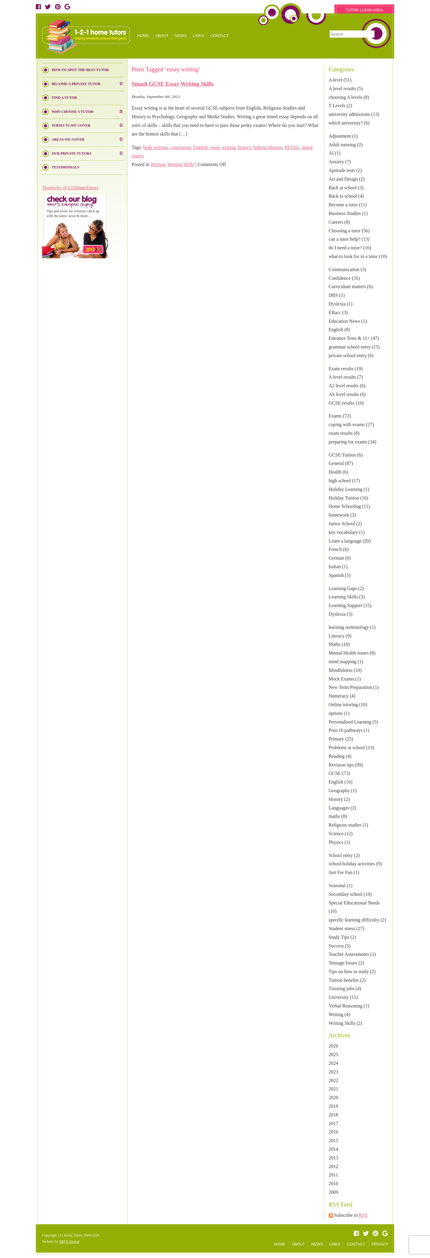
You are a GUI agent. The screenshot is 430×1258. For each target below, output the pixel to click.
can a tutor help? (344, 239)
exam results (341, 433)
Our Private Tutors (71, 153)
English (336, 329)
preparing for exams (348, 441)
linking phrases (267, 147)
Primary (336, 738)
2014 (333, 1149)
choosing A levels (346, 97)
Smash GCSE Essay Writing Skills (173, 84)
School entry (341, 855)
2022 (333, 1080)
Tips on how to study (349, 971)
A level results (342, 88)
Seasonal (337, 885)
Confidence (340, 278)
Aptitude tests (342, 170)
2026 (333, 1045)
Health (335, 471)
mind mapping (343, 661)
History (336, 799)
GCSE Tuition (342, 454)
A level (336, 79)
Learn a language (345, 540)
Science (336, 833)
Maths (335, 644)
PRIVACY (379, 1244)
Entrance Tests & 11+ (349, 338)
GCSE (335, 773)
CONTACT (219, 35)
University (339, 997)
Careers (336, 222)
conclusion (180, 147)
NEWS (181, 35)
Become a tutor (343, 204)
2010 (333, 1183)
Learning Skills (343, 596)
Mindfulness (341, 670)
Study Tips (339, 937)
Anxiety (336, 161)
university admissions (349, 114)
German (336, 557)
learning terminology (349, 627)
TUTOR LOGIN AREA (364, 10)
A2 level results (344, 385)
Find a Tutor (64, 98)
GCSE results (342, 402)
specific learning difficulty (354, 919)
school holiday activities (352, 863)
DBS (333, 295)
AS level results (344, 394)
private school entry (348, 355)
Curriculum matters (347, 286)
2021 (333, 1088)
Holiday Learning (346, 489)
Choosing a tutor (345, 230)
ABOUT (162, 35)
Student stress (342, 928)
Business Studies (345, 213)
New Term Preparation (350, 687)
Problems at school (347, 747)
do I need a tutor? (345, 247)
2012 (333, 1166)
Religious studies (345, 824)
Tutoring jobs (341, 988)
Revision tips (341, 764)
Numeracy (339, 695)
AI (331, 153)
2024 (333, 1063)
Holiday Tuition (344, 497)
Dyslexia (337, 303)
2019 (333, 1106)
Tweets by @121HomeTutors (70, 187)
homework (339, 514)
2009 (333, 1192)
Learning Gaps (343, 588)
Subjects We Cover (71, 125)
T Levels (337, 105)
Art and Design (343, 179)
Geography (339, 790)
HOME (143, 35)
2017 (333, 1123)
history (244, 147)
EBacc (335, 312)
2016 (333, 1131)
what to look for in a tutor (353, 256)
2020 (333, 1097)
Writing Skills (342, 1023)
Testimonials (65, 167)
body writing (155, 147)
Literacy (337, 635)
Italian (335, 566)
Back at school (343, 187)
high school (340, 480)
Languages (339, 807)
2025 (333, 1054)
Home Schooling (345, 506)
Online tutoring (343, 704)
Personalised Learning (350, 721)
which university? (346, 122)
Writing (336, 1014)
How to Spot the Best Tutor (80, 70)
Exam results (341, 368)
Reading (337, 756)
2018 (333, 1114)
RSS (363, 1215)
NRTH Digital (69, 1241)
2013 (333, 1157)
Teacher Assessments (349, 954)
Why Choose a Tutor (72, 112)
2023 (333, 1071)
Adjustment (340, 136)
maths (334, 816)
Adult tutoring (342, 144)
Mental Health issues (349, 652)
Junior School (342, 523)
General (336, 463)
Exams (335, 415)
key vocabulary (343, 532)
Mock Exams (341, 678)
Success (336, 945)
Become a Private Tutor (76, 84)
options (336, 713)
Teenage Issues (343, 962)
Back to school (343, 196)
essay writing (223, 147)
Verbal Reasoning (346, 1005)
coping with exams (347, 424)
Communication (344, 269)
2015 (333, 1140)
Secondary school (346, 894)
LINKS (198, 35)
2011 (333, 1174)
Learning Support (345, 605)
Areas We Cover (68, 139)
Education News (344, 321)
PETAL (292, 147)
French (335, 549)
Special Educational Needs (354, 902)
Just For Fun (341, 872)
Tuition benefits (344, 980)
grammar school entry (350, 346)
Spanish (336, 575)
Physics (336, 842)
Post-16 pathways (346, 730)
